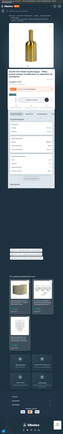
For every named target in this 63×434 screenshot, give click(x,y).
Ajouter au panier (31, 100)
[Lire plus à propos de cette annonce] (31, 2)
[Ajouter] (16, 98)
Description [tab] (29, 114)
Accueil (13, 15)
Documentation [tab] (42, 114)
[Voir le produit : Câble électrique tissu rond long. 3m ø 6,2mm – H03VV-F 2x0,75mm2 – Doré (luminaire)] (19, 296)
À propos (14, 396)
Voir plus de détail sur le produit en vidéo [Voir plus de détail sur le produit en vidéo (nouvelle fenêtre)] (23, 262)
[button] (26, 250)
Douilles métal (14, 17)
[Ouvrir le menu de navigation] (3, 11)
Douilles (36, 15)
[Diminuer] (16, 101)
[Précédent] (11, 45)
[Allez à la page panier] (60, 6)
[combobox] (35, 11)
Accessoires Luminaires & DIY (24, 15)
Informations (15, 404)
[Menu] (60, 422)
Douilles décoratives (46, 15)
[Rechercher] (7, 11)
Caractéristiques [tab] (16, 114)
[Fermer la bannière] (61, 2)
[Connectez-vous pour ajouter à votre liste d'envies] (50, 26)
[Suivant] (51, 45)
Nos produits (16, 401)
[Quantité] (12, 100)
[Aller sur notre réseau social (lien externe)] (23, 430)
